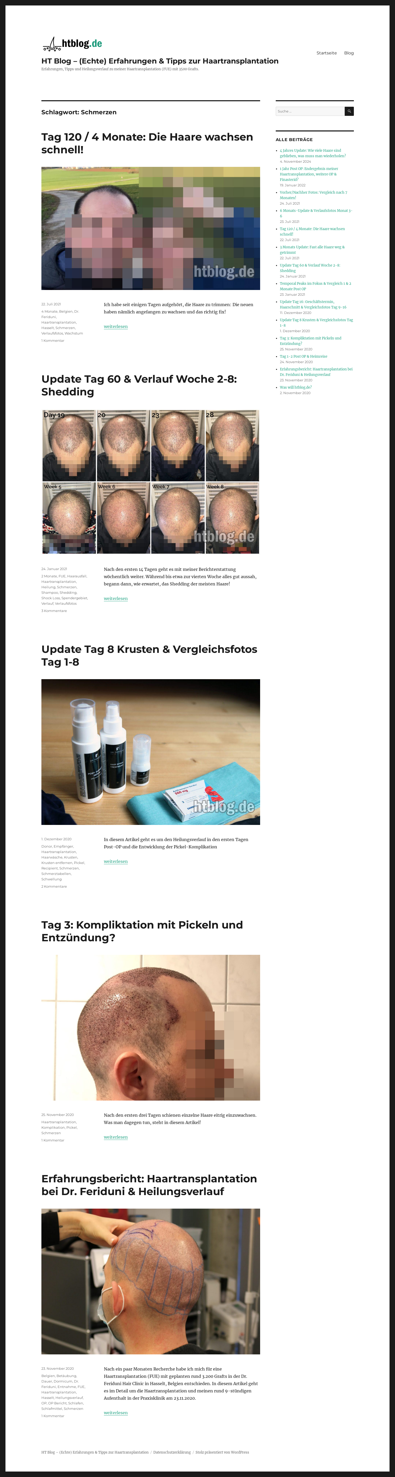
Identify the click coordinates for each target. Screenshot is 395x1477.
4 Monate (49, 311)
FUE (62, 576)
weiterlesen (116, 326)
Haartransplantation (58, 322)
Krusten (70, 857)
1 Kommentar (52, 340)
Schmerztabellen (56, 874)
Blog (349, 53)
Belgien (66, 311)
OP (44, 1403)
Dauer (46, 1381)
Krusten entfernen (56, 863)
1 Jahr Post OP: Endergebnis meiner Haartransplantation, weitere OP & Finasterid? (309, 174)
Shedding (68, 592)
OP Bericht (57, 1403)
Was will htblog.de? (296, 387)
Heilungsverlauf (69, 1398)
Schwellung (51, 879)
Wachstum (74, 333)
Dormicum (63, 1381)
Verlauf (47, 603)
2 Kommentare (54, 886)
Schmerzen (65, 328)
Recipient (49, 868)
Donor (46, 846)
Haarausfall (76, 576)
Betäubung (66, 1376)
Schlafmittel (51, 1408)
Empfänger (63, 846)
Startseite (327, 53)
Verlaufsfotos (52, 333)
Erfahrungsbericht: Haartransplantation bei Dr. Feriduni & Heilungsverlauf (149, 1185)
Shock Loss (50, 598)
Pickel (79, 863)
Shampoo (49, 592)
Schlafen (75, 1403)
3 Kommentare (54, 611)
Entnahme (67, 1387)
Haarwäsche (51, 857)
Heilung (48, 587)
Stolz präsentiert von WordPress (222, 1452)
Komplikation (53, 1127)
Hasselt (47, 328)
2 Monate (49, 576)
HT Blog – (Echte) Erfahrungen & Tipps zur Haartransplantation (160, 60)
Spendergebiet (74, 598)
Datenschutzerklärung (172, 1452)
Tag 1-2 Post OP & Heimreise (303, 356)
